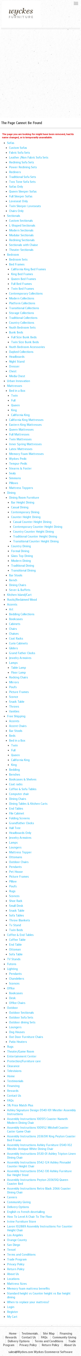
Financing (13, 1086)
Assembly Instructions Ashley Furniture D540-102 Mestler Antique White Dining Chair (39, 1147)
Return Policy (15, 1269)
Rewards (13, 1091)
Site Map (49, 1334)
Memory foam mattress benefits (28, 1289)
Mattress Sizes (17, 1284)
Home (11, 1076)
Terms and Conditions (21, 1255)
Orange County (17, 1240)
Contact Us (14, 1096)
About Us (13, 1274)
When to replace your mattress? (28, 1302)
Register (12, 1312)
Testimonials (15, 1081)
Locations (13, 1279)
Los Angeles (15, 1235)
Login (10, 1307)
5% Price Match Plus (20, 1105)
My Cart (12, 1317)
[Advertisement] (40, 72)
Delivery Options (18, 1207)
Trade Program (17, 1259)
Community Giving (19, 1202)
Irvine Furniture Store (21, 1222)
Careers (12, 1197)
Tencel (11, 1250)
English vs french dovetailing (26, 1212)
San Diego (13, 1245)
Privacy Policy (15, 1264)
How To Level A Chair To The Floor (29, 1217)
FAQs (10, 1101)
